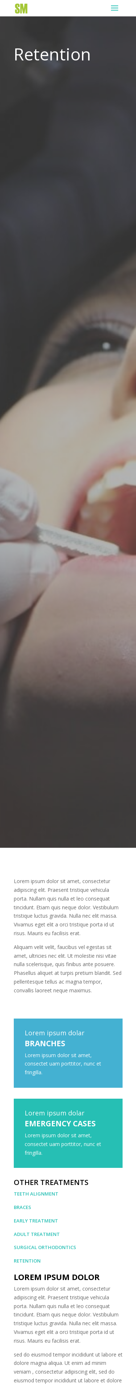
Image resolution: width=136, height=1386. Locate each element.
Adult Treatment (37, 1234)
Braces (22, 1207)
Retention (27, 1260)
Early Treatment (36, 1220)
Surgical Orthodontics (45, 1247)
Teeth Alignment (36, 1193)
